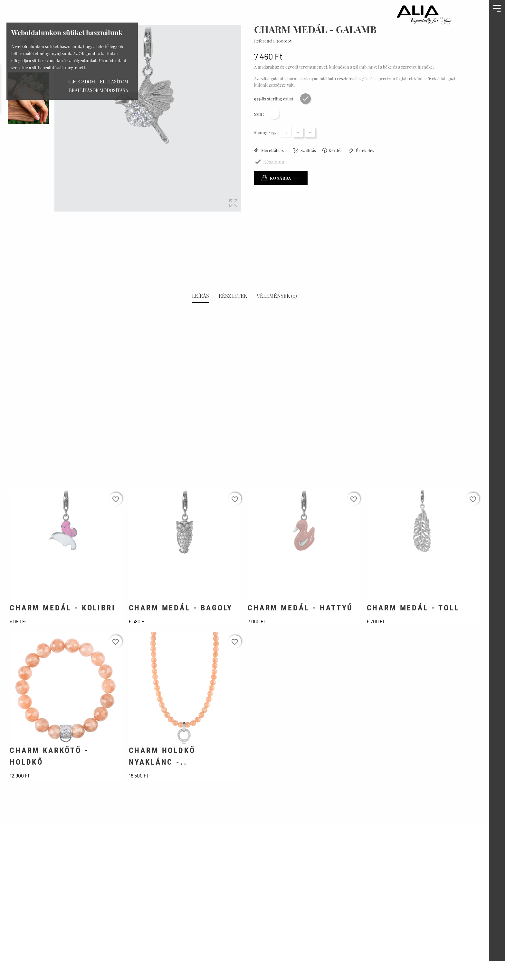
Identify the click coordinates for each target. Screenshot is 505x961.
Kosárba (276, 178)
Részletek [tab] (233, 273)
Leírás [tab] (200, 273)
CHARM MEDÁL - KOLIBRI (63, 585)
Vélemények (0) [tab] (277, 273)
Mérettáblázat (273, 150)
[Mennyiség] (286, 132)
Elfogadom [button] (81, 82)
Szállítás (308, 150)
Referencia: (264, 40)
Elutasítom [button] (114, 82)
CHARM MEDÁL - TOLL (413, 585)
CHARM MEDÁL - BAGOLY (181, 585)
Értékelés (364, 150)
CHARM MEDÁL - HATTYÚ (300, 585)
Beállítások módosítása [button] (98, 90)
